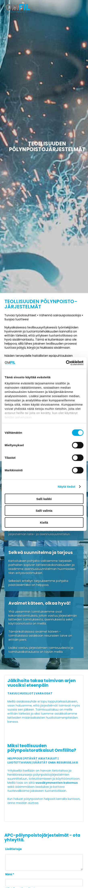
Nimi (8, 877)
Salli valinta (44, 510)
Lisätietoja (13, 849)
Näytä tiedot (66, 486)
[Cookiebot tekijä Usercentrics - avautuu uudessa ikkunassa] (65, 363)
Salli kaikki (44, 498)
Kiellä (44, 522)
